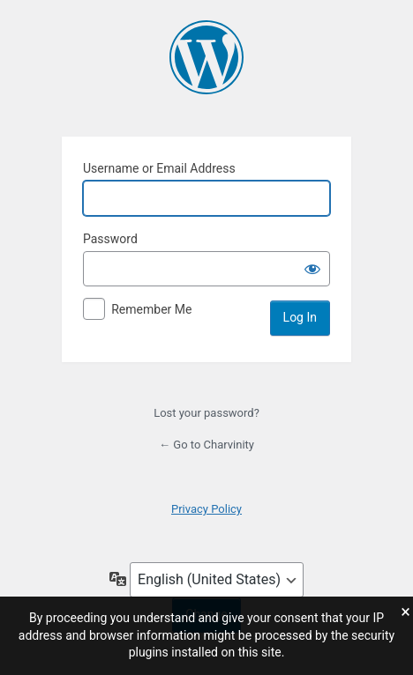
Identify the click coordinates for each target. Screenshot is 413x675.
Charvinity (206, 57)
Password (110, 239)
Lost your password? (206, 412)
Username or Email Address (159, 168)
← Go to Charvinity (206, 444)
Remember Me (151, 309)
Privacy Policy (206, 509)
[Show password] (312, 268)
